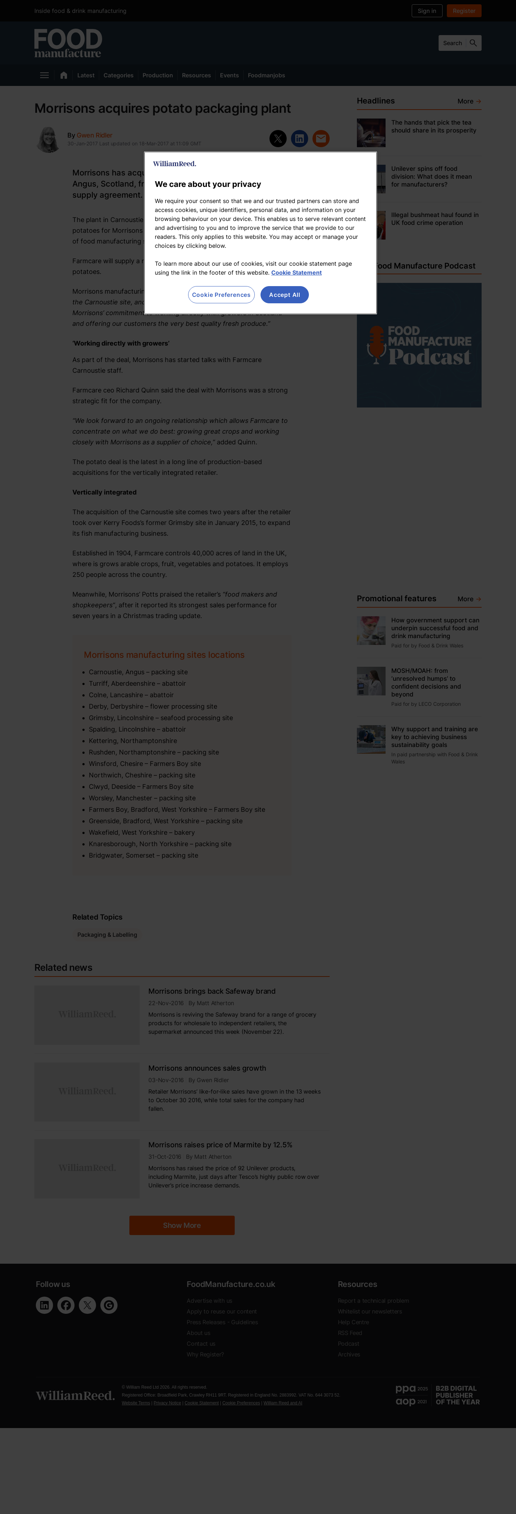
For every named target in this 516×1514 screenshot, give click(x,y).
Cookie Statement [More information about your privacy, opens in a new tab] (296, 272)
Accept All (284, 294)
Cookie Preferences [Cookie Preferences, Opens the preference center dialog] (221, 294)
